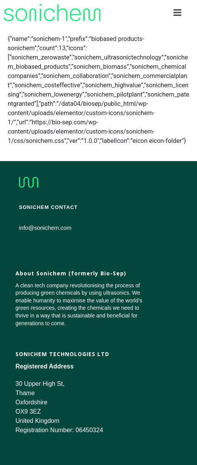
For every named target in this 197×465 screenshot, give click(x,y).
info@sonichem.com (47, 246)
